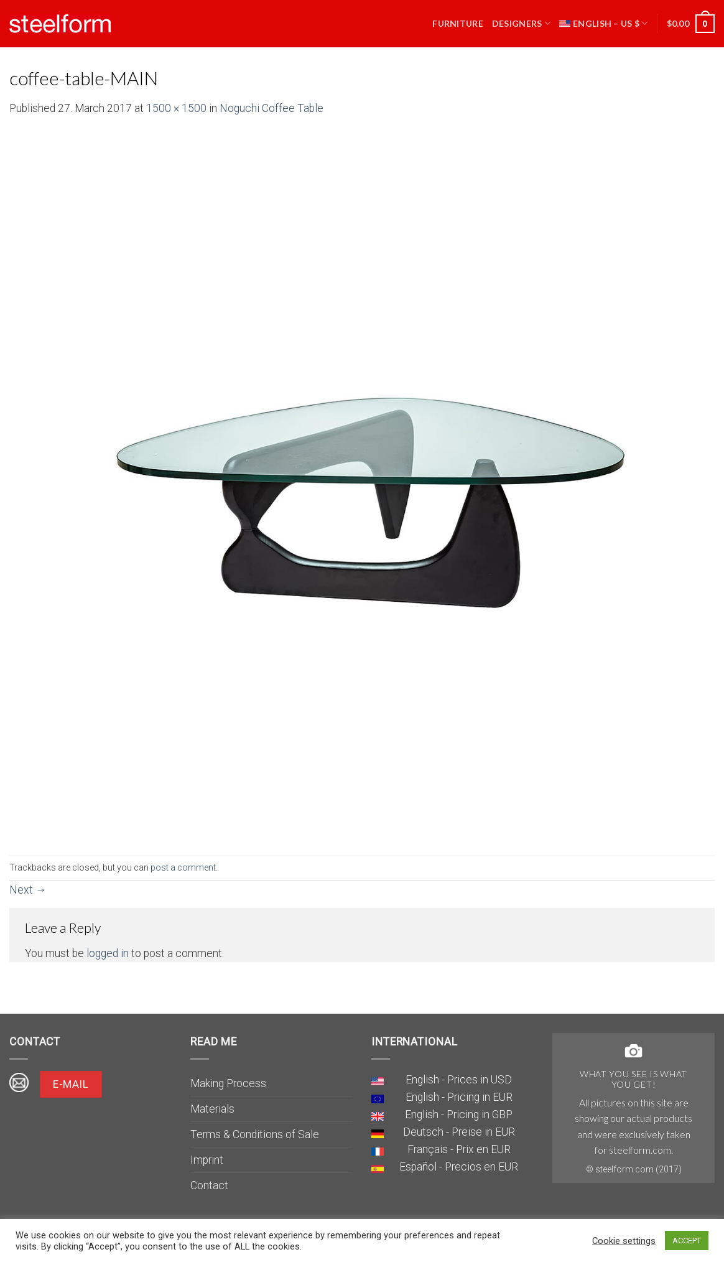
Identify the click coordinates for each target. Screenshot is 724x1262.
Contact (209, 1185)
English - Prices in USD (459, 1079)
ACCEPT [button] (686, 1240)
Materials (212, 1109)
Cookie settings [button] (624, 1240)
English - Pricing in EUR (459, 1097)
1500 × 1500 (176, 108)
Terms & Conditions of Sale (254, 1134)
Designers (521, 23)
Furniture (457, 23)
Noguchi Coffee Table (271, 108)
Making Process (228, 1083)
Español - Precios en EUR (458, 1167)
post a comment (183, 867)
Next (28, 890)
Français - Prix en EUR (459, 1149)
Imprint (206, 1160)
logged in (107, 953)
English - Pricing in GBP (459, 1114)
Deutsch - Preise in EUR (459, 1132)
